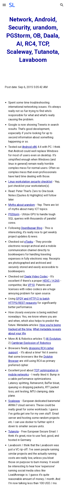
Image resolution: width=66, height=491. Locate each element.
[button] (4, 5)
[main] (33, 39)
